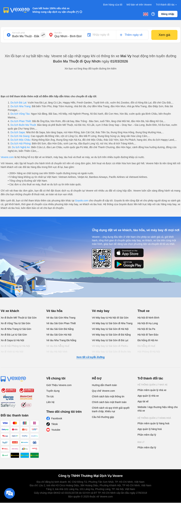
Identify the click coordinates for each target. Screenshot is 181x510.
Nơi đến (58, 33)
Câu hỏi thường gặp (103, 417)
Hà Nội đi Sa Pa (146, 329)
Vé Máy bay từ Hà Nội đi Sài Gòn (110, 317)
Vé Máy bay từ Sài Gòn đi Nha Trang (112, 323)
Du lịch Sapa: (18, 132)
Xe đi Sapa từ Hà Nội (12, 340)
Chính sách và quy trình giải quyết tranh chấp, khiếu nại (110, 409)
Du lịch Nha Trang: (21, 106)
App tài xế (143, 401)
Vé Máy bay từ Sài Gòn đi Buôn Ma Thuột (111, 353)
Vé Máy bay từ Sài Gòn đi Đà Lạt (110, 340)
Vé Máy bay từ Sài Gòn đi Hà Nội (110, 329)
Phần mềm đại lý (147, 434)
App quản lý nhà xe (148, 395)
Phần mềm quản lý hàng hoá (153, 423)
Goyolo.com (81, 200)
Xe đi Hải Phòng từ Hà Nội (15, 346)
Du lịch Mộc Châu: (21, 139)
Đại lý (141, 442)
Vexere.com (7, 157)
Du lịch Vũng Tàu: (20, 113)
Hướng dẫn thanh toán (104, 385)
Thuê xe (144, 311)
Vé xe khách (10, 311)
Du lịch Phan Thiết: (21, 121)
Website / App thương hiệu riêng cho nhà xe (158, 409)
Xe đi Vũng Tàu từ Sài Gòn (15, 323)
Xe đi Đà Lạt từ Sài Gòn (14, 334)
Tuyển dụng (53, 390)
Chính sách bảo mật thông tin (108, 396)
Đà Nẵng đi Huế (146, 346)
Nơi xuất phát (18, 33)
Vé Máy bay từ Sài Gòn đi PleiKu (110, 346)
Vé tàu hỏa (54, 311)
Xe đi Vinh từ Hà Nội (12, 351)
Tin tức (50, 396)
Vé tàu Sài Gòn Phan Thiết (61, 323)
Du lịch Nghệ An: (21, 147)
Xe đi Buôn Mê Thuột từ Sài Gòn (19, 317)
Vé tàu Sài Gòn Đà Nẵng (60, 329)
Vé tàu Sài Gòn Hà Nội (58, 334)
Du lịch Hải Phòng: (21, 143)
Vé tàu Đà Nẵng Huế (57, 346)
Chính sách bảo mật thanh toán (109, 402)
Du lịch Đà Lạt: (19, 102)
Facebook (56, 418)
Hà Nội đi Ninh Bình (148, 317)
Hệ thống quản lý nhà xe (153, 385)
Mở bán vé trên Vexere (139, 4)
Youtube (55, 429)
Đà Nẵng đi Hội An (148, 340)
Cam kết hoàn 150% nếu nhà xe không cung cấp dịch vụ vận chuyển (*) (56, 10)
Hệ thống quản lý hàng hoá (154, 418)
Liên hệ (50, 402)
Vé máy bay (100, 311)
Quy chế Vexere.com (103, 390)
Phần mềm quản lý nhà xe (152, 390)
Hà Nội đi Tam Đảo (148, 334)
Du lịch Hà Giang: (20, 136)
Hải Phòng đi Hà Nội (149, 351)
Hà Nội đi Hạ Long (148, 323)
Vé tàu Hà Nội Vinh (56, 351)
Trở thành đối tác (166, 4)
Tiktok (54, 424)
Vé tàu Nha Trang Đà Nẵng (61, 340)
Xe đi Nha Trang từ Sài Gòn (16, 329)
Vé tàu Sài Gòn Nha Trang (60, 317)
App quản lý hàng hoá (150, 429)
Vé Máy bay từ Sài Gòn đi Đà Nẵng (111, 334)
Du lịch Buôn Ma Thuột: (23, 124)
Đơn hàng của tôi (112, 4)
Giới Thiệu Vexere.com (59, 385)
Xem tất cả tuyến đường (90, 357)
